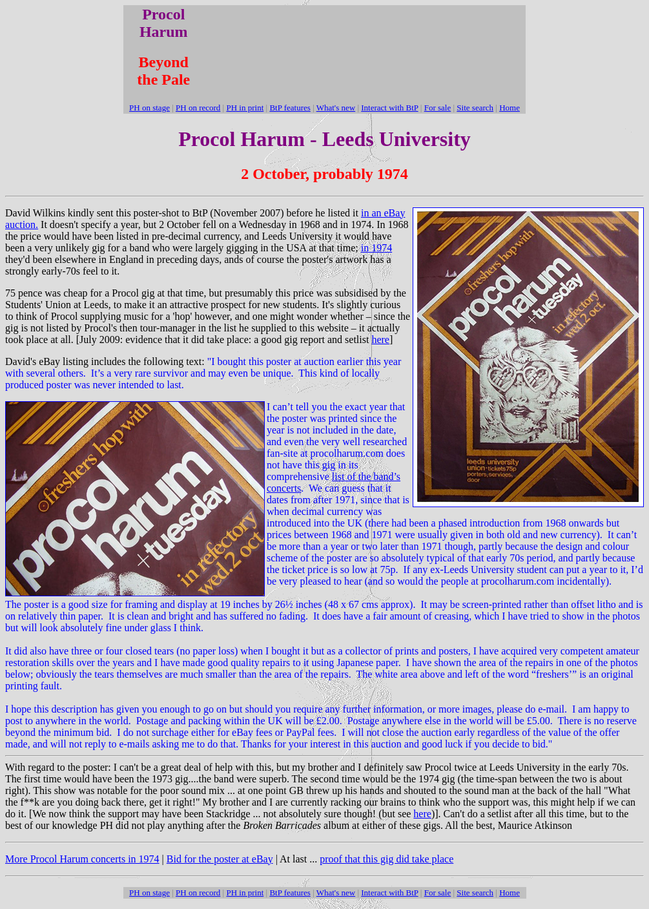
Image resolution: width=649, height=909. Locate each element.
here (380, 339)
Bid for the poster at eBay (220, 858)
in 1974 (376, 247)
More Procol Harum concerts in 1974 (82, 858)
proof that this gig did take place (386, 858)
